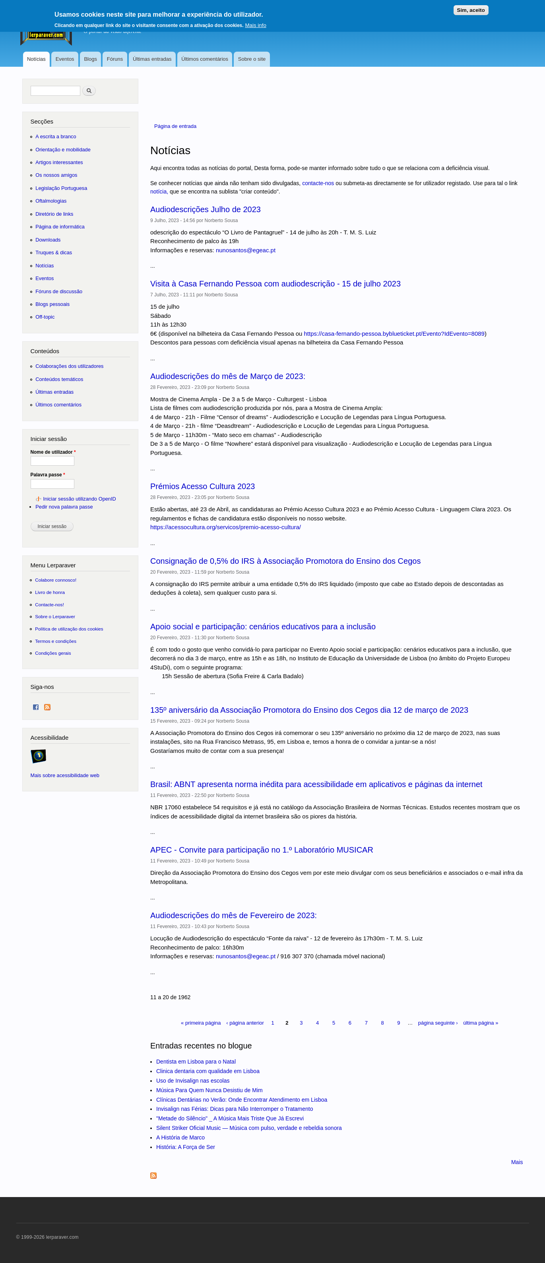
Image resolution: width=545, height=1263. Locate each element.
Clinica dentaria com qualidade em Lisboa (208, 1071)
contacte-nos (318, 183)
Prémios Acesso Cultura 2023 (202, 486)
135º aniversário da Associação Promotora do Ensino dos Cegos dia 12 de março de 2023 (309, 710)
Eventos (65, 59)
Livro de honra (50, 592)
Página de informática (60, 227)
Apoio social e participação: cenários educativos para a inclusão (263, 626)
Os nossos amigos (56, 175)
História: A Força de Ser (185, 1147)
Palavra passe (48, 475)
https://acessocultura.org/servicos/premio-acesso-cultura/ (225, 527)
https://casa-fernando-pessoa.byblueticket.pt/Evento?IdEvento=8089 (394, 333)
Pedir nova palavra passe (64, 507)
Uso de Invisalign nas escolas (192, 1080)
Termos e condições (55, 641)
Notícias (36, 59)
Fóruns (115, 59)
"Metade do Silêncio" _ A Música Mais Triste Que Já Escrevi (230, 1118)
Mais (517, 1162)
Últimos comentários (204, 59)
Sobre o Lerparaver (55, 616)
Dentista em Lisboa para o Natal (196, 1061)
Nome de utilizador (53, 452)
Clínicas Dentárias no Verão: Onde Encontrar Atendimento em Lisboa (241, 1100)
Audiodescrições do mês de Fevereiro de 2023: (233, 915)
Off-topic (44, 317)
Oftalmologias (50, 201)
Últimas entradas (152, 59)
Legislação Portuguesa (61, 188)
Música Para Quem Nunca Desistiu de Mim (209, 1090)
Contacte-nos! (49, 604)
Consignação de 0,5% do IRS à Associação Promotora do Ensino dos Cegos (285, 561)
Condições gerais (53, 653)
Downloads (47, 240)
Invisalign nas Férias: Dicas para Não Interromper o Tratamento (234, 1109)
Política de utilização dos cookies (69, 628)
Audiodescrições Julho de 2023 (205, 209)
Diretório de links (54, 214)
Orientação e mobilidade (63, 150)
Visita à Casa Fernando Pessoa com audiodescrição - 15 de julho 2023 (275, 283)
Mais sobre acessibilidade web (65, 775)
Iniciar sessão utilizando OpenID (79, 499)
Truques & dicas (53, 252)
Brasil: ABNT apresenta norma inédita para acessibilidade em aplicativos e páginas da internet (316, 784)
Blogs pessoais (52, 304)
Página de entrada (175, 126)
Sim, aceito (471, 7)
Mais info (255, 22)
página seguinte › (438, 1023)
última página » (480, 1023)
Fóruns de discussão (58, 291)
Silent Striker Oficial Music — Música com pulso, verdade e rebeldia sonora (249, 1128)
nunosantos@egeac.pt (245, 250)
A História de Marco (180, 1137)
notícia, (159, 191)
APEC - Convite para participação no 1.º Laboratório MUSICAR (261, 849)
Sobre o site (252, 59)
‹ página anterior (245, 1023)
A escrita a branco (55, 136)
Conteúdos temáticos (59, 379)
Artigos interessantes (59, 162)
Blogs (90, 59)
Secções (42, 121)
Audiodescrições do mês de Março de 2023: (227, 376)
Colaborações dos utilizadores (69, 366)
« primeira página (201, 1023)
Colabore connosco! (55, 579)
